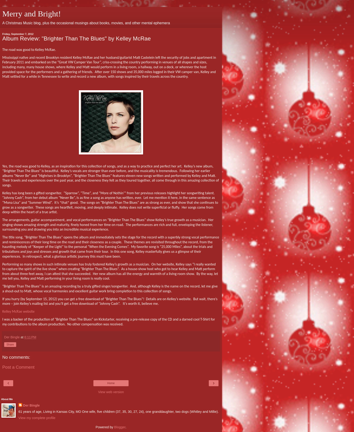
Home (111, 383)
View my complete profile (36, 418)
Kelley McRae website (18, 311)
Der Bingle (31, 405)
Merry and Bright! (31, 13)
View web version (111, 392)
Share (10, 344)
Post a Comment (18, 367)
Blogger (120, 427)
